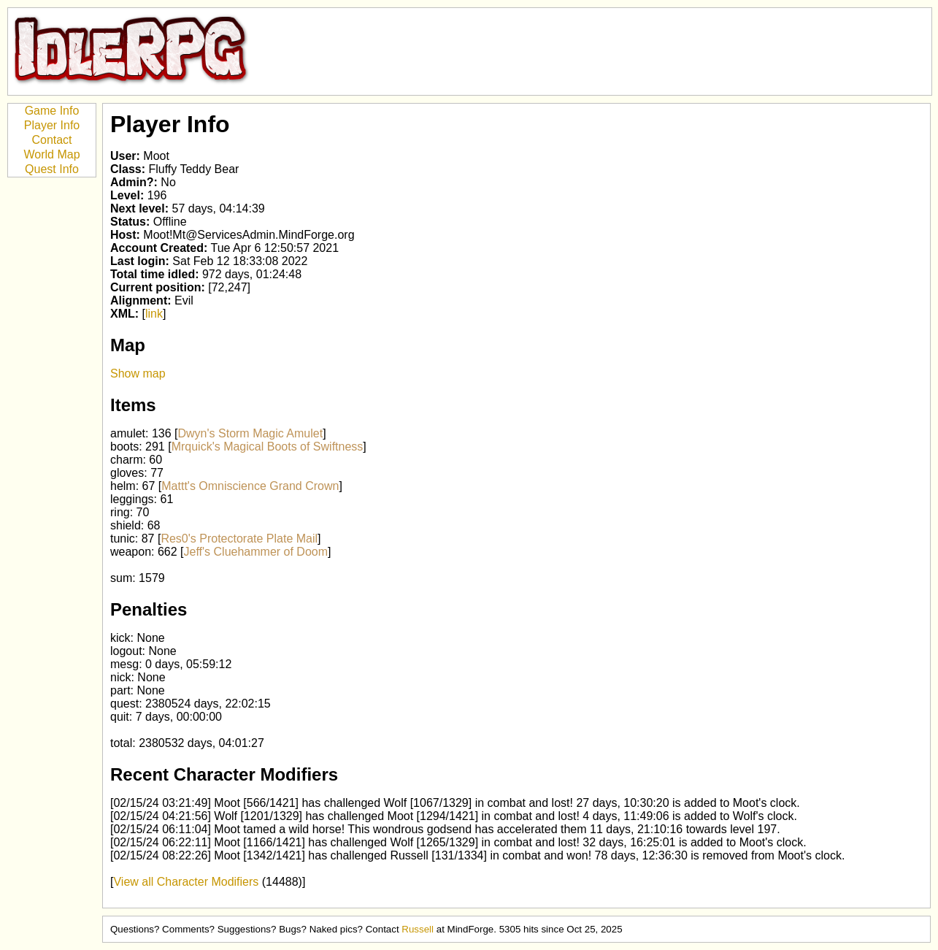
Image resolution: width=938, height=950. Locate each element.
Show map (138, 373)
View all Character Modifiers (185, 882)
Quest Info (52, 169)
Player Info (52, 125)
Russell (417, 929)
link (154, 313)
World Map (51, 154)
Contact (51, 140)
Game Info (52, 110)
